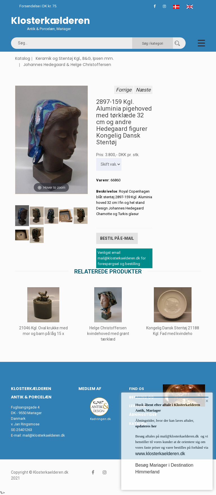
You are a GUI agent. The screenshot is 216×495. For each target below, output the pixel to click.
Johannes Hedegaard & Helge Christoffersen (67, 64)
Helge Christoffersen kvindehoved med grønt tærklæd (108, 333)
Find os (136, 388)
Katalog (22, 58)
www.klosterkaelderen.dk (160, 453)
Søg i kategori (152, 43)
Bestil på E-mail (117, 238)
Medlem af (89, 388)
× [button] (206, 401)
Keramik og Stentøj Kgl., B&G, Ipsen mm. (75, 58)
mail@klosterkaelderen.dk (43, 435)
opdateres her (146, 426)
